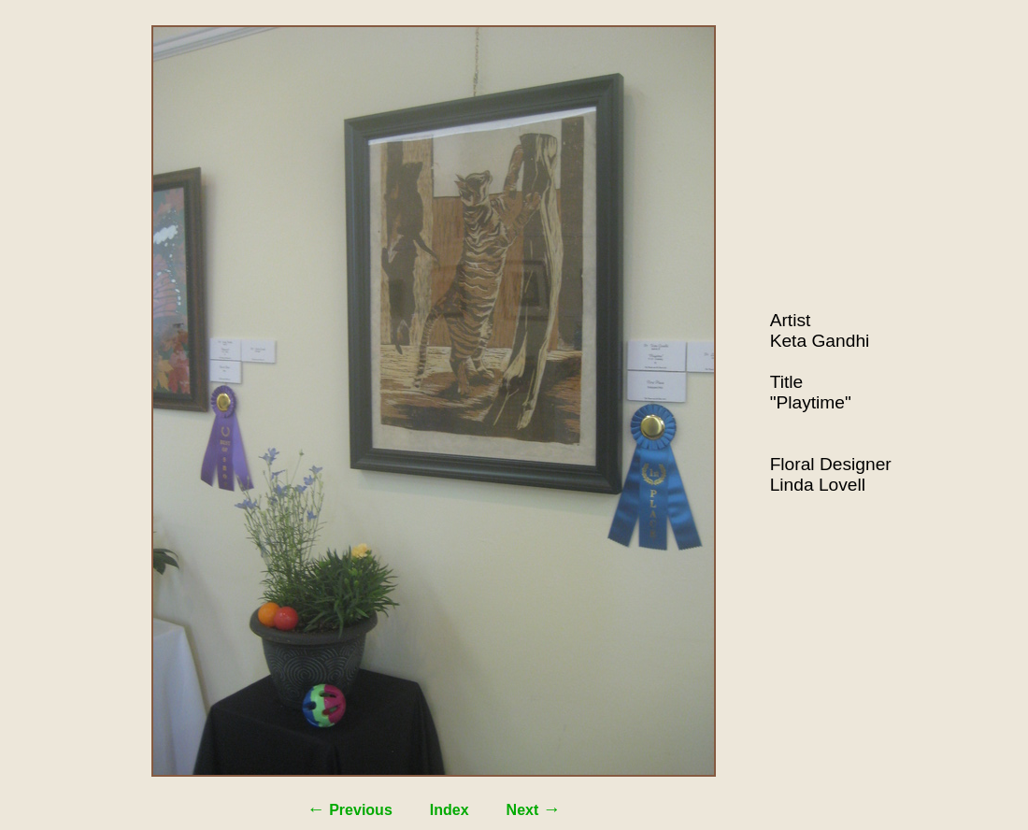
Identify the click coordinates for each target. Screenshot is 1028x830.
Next (534, 810)
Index (449, 810)
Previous (350, 810)
